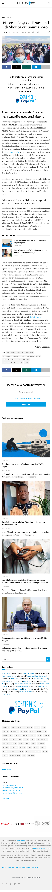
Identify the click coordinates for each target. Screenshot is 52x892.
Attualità (9, 17)
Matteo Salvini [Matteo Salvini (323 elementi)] (41, 739)
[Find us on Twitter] (7, 883)
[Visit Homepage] (26, 3)
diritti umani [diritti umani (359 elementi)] (41, 731)
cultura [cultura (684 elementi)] (32, 731)
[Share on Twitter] (16, 67)
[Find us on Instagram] (10, 883)
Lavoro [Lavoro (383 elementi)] (26, 739)
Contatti (11, 868)
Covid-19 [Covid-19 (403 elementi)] (24, 731)
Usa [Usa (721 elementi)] (24, 755)
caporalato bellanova (10, 356)
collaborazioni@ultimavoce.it (13, 788)
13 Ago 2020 (15, 32)
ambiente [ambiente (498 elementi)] (6, 727)
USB (26, 363)
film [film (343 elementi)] (39, 735)
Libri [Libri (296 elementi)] (32, 739)
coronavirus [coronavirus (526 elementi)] (14, 731)
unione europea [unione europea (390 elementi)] (15, 755)
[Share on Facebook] (6, 67)
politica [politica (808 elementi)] (5, 747)
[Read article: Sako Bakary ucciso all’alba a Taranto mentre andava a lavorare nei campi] (7, 253)
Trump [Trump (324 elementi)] (5, 755)
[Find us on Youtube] (19, 883)
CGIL (22, 356)
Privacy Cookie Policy (23, 868)
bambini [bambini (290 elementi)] (29, 727)
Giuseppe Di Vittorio (33, 356)
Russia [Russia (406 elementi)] (36, 747)
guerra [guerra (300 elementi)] (5, 739)
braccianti (29, 352)
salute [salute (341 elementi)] (43, 747)
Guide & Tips (7, 769)
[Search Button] (49, 3)
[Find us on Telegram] (15, 883)
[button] (3, 823)
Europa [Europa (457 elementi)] (33, 735)
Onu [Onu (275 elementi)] (33, 743)
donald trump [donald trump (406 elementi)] (7, 735)
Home (3, 17)
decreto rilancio (12, 152)
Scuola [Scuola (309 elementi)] (20, 751)
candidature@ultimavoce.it (12, 793)
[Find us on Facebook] (2, 883)
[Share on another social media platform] (45, 67)
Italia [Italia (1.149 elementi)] (19, 739)
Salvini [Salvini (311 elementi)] (5, 751)
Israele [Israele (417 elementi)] (12, 739)
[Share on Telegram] (36, 67)
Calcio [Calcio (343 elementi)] (37, 727)
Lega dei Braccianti (10, 359)
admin (6, 32)
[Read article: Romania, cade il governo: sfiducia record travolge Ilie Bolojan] (26, 614)
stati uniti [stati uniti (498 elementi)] (36, 751)
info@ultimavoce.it (9, 785)
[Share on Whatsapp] (26, 67)
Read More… (6, 798)
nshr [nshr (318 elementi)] (27, 743)
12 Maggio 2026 (18, 245)
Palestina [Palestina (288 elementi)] (41, 743)
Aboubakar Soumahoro (15, 352)
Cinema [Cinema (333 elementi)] (5, 731)
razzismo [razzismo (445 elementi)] (14, 747)
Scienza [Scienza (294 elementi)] (12, 751)
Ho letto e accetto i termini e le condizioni (27, 398)
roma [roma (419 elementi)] (29, 747)
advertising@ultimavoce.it (12, 790)
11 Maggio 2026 (18, 255)
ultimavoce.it (20, 840)
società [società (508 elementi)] (28, 751)
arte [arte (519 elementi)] (13, 727)
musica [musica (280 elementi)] (21, 743)
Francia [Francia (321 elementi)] (46, 735)
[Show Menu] (3, 3)
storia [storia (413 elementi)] (45, 751)
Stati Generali (35, 317)
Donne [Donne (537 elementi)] (17, 735)
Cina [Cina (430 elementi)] (43, 727)
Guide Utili (35, 868)
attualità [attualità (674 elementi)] (20, 727)
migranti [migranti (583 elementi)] (5, 743)
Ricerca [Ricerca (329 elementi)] (22, 747)
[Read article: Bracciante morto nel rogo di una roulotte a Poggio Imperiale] (7, 243)
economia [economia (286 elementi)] (25, 735)
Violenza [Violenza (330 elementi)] (31, 755)
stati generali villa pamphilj (12, 363)
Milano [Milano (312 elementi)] (13, 743)
